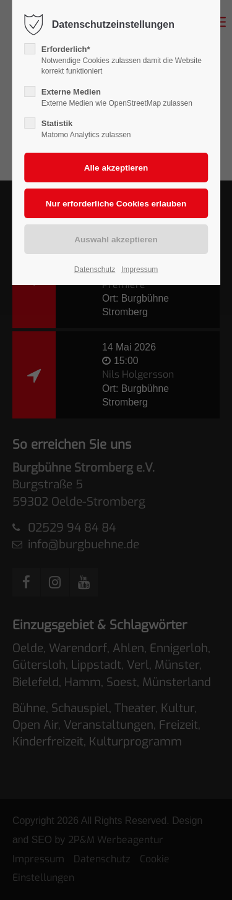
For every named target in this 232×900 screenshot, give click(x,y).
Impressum (139, 269)
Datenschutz (95, 269)
